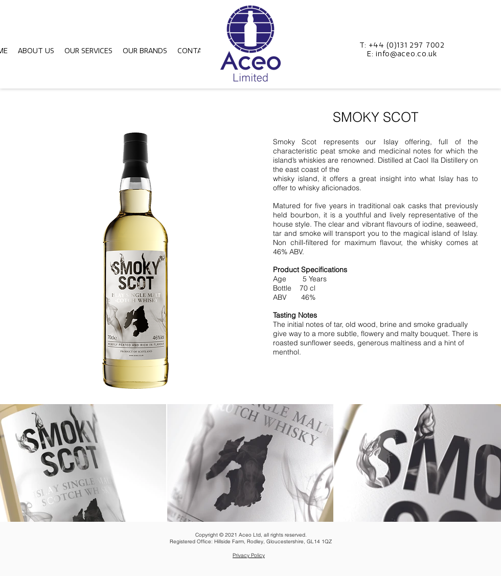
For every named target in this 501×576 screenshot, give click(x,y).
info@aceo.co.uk (406, 54)
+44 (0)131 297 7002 (406, 45)
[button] (36, 51)
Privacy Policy (249, 555)
